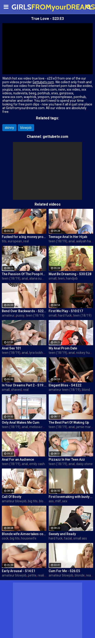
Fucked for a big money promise (24, 237)
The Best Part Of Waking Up (69, 422)
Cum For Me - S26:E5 (64, 571)
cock (5, 538)
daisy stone (84, 464)
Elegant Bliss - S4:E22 (65, 385)
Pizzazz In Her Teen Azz (67, 459)
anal (71, 241)
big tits (33, 501)
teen (61, 278)
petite (32, 575)
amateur (8, 315)
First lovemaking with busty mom (71, 497)
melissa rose (38, 427)
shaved (16, 389)
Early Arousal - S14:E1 (18, 571)
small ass (80, 538)
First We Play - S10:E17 (66, 311)
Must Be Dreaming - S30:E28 (70, 274)
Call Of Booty (11, 497)
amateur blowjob (14, 501)
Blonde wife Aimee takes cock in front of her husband (24, 534)
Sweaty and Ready (62, 534)
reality (42, 575)
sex (64, 501)
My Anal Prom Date (63, 348)
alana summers (40, 278)
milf (58, 501)
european (15, 241)
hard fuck (65, 315)
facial (68, 538)
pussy (20, 315)
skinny (9, 127)
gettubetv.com (55, 136)
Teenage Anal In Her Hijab (68, 237)
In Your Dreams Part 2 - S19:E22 (24, 385)
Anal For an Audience (18, 459)
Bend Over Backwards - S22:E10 (24, 311)
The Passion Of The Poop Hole (24, 274)
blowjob (26, 127)
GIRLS (23, 6)
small (52, 278)
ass (51, 501)
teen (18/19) (58, 241)
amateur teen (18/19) (64, 389)
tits (4, 241)
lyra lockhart (38, 352)
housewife (28, 538)
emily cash (37, 464)
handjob (72, 278)
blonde (87, 389)
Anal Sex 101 (11, 348)
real (26, 241)
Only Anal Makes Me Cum (20, 422)
